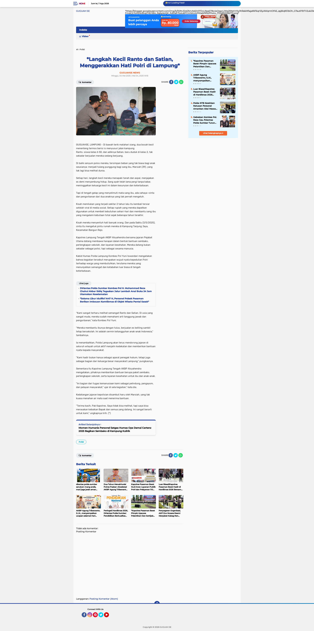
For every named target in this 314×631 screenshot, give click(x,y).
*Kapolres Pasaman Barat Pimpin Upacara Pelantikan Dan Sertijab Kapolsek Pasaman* (204, 64)
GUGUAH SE (83, 11)
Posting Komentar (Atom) (103, 598)
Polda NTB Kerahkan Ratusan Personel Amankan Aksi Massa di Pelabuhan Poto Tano (204, 106)
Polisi (81, 442)
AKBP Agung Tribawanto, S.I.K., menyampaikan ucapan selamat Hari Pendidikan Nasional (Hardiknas (204, 78)
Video (85, 36)
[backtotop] (157, 604)
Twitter (102, 616)
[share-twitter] (176, 82)
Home (82, 3)
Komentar (85, 82)
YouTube (108, 616)
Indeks (83, 29)
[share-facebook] (171, 82)
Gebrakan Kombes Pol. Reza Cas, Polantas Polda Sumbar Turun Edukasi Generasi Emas (205, 120)
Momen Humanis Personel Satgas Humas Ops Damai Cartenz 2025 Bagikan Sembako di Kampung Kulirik (115, 429)
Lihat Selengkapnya (213, 133)
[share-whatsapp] (181, 82)
